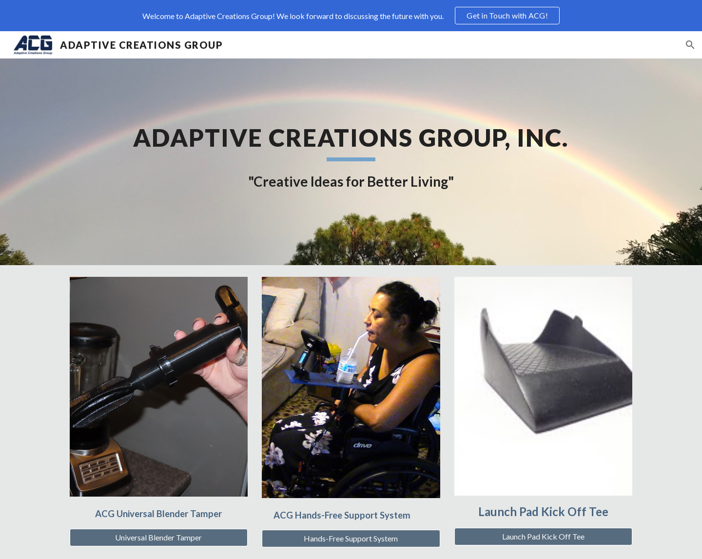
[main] (350, 161)
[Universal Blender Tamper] (158, 537)
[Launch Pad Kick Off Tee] (543, 536)
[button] (690, 45)
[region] (351, 15)
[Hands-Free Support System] (350, 538)
